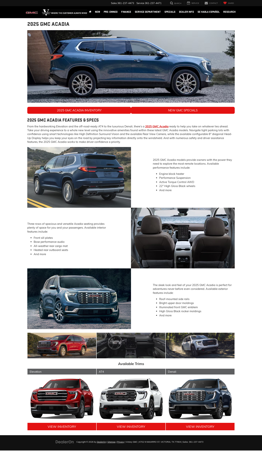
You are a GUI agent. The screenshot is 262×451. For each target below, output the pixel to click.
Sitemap (112, 442)
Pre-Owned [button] (111, 11)
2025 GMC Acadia (156, 126)
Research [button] (229, 11)
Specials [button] (169, 11)
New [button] (97, 11)
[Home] (90, 12)
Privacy (120, 442)
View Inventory (62, 427)
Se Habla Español (209, 11)
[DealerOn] (64, 442)
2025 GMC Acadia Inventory (79, 110)
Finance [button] (126, 11)
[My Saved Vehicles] (229, 3)
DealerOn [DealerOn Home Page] (101, 442)
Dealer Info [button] (186, 11)
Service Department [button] (148, 11)
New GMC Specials (183, 110)
